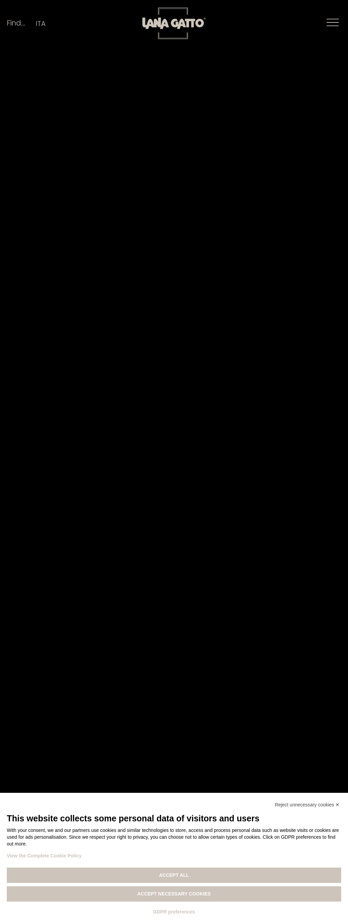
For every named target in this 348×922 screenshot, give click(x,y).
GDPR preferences (174, 912)
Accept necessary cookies (174, 894)
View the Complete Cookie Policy (44, 855)
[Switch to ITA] (40, 23)
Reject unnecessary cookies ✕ (307, 804)
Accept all (174, 875)
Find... (16, 23)
